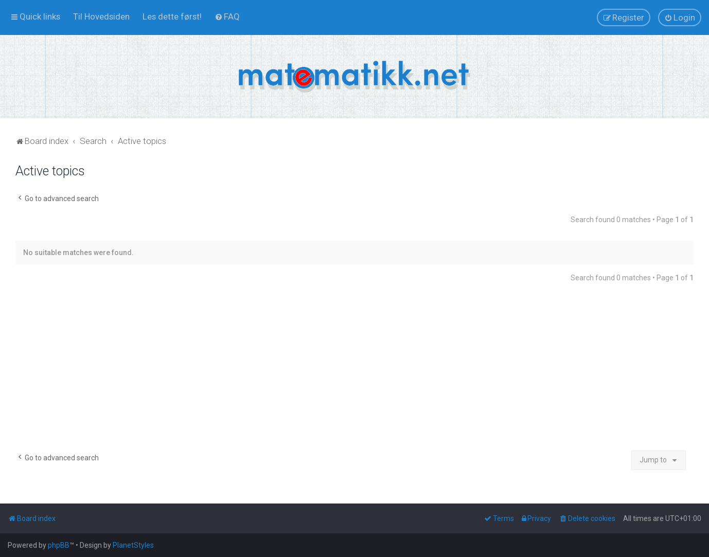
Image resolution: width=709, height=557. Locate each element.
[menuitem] (101, 16)
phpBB (58, 545)
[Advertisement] (354, 371)
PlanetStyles (133, 545)
